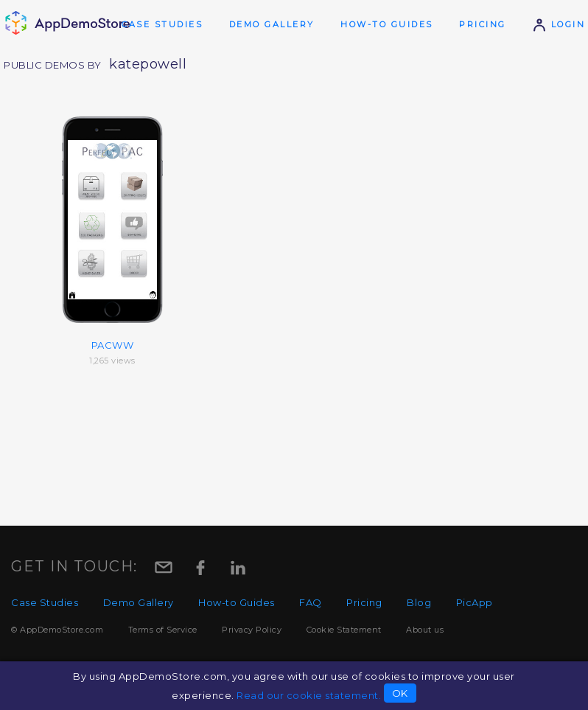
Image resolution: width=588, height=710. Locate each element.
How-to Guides (386, 24)
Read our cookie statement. (309, 695)
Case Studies (162, 24)
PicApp (474, 602)
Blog (419, 602)
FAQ (310, 602)
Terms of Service (162, 629)
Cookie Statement (344, 629)
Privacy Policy (251, 629)
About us (425, 629)
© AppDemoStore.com (57, 629)
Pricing (482, 24)
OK (400, 693)
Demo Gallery (272, 24)
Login (558, 24)
